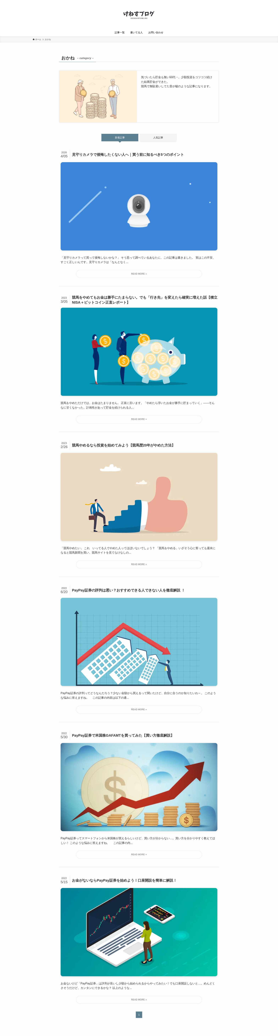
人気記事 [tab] (158, 137)
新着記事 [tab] (120, 137)
